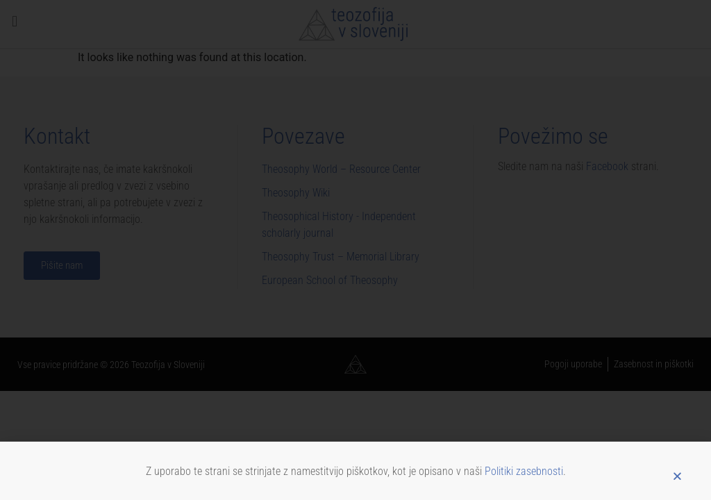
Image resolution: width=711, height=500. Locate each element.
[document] (355, 250)
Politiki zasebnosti (524, 476)
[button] (677, 481)
